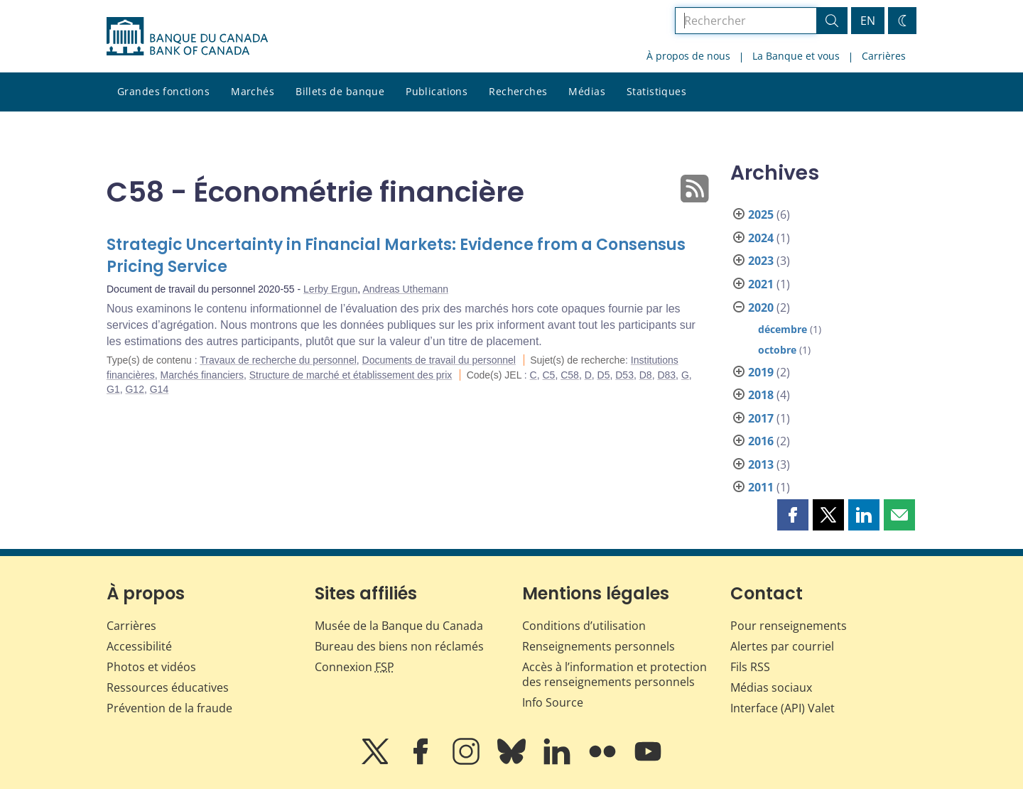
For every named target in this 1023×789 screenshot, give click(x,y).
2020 (761, 307)
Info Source (552, 702)
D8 (645, 375)
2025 (761, 214)
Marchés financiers (202, 375)
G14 (159, 389)
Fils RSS (750, 667)
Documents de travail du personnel (439, 360)
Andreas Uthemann (405, 289)
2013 (761, 464)
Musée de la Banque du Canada (399, 625)
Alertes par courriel (782, 646)
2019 (761, 372)
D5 (603, 375)
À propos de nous (688, 55)
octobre (777, 350)
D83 (666, 375)
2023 (761, 260)
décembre (782, 329)
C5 (549, 375)
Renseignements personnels (598, 646)
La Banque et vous (796, 55)
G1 (113, 389)
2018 (761, 395)
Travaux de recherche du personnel (278, 360)
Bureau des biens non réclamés (399, 646)
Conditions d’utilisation (584, 625)
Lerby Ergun (330, 289)
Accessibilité (139, 646)
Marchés (252, 91)
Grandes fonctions (163, 91)
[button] (792, 514)
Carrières (884, 55)
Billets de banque (340, 91)
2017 (761, 418)
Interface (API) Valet (782, 708)
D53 (624, 375)
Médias (586, 91)
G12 (134, 389)
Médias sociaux (771, 687)
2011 (761, 487)
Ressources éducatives (168, 687)
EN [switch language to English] (867, 20)
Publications (436, 91)
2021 (761, 284)
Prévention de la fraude (169, 708)
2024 (761, 238)
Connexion (354, 667)
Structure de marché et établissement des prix (351, 375)
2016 (761, 441)
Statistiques (656, 91)
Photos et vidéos (151, 667)
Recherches (518, 91)
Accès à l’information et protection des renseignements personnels (614, 674)
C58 (570, 375)
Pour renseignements (788, 625)
